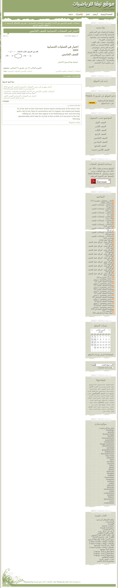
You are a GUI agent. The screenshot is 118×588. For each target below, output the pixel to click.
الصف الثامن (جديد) (101, 149)
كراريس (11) (107, 311)
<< (109, 330)
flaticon (111, 497)
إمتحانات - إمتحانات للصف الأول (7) (102, 213)
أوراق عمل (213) (105, 240)
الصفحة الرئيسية (106, 14)
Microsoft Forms (107, 454)
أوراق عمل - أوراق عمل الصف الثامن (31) (101, 243)
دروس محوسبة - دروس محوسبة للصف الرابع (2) (103, 300)
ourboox (110, 481)
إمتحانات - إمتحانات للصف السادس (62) (102, 237)
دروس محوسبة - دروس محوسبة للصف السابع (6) (103, 304)
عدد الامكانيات (108, 529)
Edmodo (110, 485)
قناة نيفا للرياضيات (106, 428)
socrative (110, 461)
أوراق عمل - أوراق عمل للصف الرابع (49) (101, 267)
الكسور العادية (105, 398)
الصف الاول (100, 122)
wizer (112, 459)
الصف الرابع (100, 134)
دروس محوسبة (105, 407)
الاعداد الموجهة (101, 384)
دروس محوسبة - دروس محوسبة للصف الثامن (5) (103, 288)
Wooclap (110, 487)
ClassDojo (110, 430)
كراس (95, 407)
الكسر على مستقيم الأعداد (103, 537)
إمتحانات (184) (106, 203)
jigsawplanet (109, 499)
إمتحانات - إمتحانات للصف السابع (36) (102, 233)
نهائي (104, 411)
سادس (99, 407)
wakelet (111, 475)
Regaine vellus (74, 122)
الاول (112, 387)
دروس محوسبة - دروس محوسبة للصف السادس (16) (102, 308)
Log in (70, 14)
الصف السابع (100, 146)
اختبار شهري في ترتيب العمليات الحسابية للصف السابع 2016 (28, 87)
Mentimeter (109, 442)
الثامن (91, 387)
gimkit (111, 467)
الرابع (112, 393)
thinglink (110, 473)
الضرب (89, 393)
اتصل (88, 14)
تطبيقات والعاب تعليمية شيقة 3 (101, 547)
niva (6, 36)
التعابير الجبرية (102, 387)
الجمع (108, 389)
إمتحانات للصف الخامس (64, 71)
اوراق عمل (102, 404)
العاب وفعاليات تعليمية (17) (101, 201)
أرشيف (95, 14)
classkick (110, 495)
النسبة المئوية (97, 400)
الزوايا (107, 393)
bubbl (111, 491)
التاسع (108, 387)
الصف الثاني (100, 126)
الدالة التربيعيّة (110, 391)
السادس (96, 393)
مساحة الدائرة (97, 409)
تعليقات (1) (67, 76)
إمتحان (95, 402)
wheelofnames (108, 446)
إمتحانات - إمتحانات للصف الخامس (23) (102, 225)
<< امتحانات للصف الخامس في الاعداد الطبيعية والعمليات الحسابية (42, 23)
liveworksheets (108, 438)
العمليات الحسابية (13, 71)
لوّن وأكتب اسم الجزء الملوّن (102, 535)
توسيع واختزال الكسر (105, 561)
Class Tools (109, 456)
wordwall (110, 448)
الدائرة (89, 391)
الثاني (112, 389)
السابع (103, 393)
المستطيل (104, 400)
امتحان (29, 71)
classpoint (110, 479)
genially (111, 432)
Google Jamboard (107, 444)
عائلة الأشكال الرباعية (105, 520)
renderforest (109, 493)
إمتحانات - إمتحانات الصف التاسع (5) (103, 206)
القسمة (91, 396)
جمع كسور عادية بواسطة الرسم (101, 539)
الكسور (112, 398)
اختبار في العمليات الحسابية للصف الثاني (20, 96)
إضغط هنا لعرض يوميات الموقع (100, 354)
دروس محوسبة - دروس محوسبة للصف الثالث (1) (103, 284)
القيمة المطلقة (108, 557)
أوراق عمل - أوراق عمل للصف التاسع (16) (101, 251)
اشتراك (79, 14)
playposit (110, 457)
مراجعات (104, 409)
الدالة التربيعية (93, 389)
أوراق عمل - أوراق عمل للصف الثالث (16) (101, 255)
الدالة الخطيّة (95, 391)
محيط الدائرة (110, 409)
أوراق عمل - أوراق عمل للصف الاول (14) (101, 247)
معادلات (108, 411)
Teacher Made (108, 434)
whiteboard (109, 452)
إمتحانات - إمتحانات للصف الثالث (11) (102, 217)
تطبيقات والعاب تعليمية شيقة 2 (101, 543)
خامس (96, 404)
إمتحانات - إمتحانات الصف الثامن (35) (103, 209)
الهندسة (106, 402)
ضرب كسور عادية (106, 559)
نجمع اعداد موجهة (107, 549)
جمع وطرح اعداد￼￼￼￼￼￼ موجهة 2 (103, 553)
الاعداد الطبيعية (110, 384)
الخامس (23, 71)
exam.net (110, 471)
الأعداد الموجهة (93, 384)
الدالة (99, 389)
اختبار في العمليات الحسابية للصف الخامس (54, 30)
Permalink (76, 76)
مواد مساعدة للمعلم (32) (102, 313)
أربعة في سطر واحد (106, 531)
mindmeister (109, 489)
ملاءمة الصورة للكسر (105, 533)
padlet (111, 483)
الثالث (96, 387)
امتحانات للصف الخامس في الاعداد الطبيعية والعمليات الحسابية (29, 91)
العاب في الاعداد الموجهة (104, 545)
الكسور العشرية (97, 398)
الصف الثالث (100, 130)
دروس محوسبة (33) (104, 277)
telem (111, 465)
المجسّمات (111, 400)
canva (111, 501)
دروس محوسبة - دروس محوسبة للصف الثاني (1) (103, 292)
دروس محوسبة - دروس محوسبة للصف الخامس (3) (103, 296)
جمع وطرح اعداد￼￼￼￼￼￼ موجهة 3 (103, 555)
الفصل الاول (97, 396)
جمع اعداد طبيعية (107, 527)
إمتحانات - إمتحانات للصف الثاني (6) (102, 221)
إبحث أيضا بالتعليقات (104, 368)
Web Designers (75, 582)
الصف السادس (100, 142)
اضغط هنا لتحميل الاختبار (68, 62)
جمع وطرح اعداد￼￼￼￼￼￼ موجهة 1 (103, 551)
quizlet (111, 469)
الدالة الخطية (102, 391)
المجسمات (109, 522)
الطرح (112, 396)
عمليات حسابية (108, 525)
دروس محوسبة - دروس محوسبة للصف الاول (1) (103, 280)
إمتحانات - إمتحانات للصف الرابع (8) (102, 229)
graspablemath (108, 450)
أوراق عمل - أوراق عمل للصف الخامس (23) (101, 263)
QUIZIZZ (111, 436)
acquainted (109, 440)
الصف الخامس (100, 138)
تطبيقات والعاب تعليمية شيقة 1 (101, 541)
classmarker (109, 477)
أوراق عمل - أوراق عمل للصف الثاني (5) (101, 259)
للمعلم (90, 407)
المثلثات (90, 398)
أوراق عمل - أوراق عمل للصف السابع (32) (101, 270)
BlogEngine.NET (40, 582)
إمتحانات (77, 71)
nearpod (110, 463)
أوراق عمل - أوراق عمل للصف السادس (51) (101, 274)
